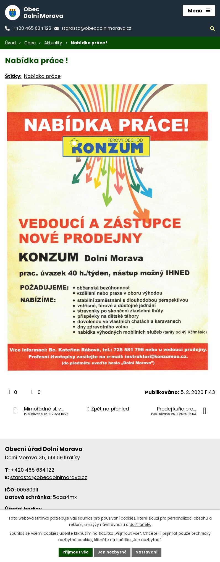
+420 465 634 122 (32, 469)
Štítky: (13, 76)
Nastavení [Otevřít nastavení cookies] (146, 552)
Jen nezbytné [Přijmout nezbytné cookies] (112, 552)
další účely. (140, 524)
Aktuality (53, 43)
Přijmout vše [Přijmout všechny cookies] (75, 552)
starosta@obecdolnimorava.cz (48, 477)
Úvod (10, 43)
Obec (30, 43)
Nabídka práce (42, 76)
